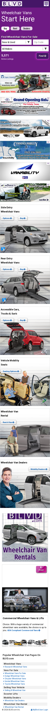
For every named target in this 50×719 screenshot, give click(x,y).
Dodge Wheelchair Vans (15, 676)
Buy (5, 28)
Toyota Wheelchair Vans (15, 684)
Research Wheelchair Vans (16, 667)
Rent (15, 28)
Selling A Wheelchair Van (15, 690)
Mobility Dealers (39, 469)
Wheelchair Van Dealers (15, 700)
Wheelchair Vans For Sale (15, 673)
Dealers (26, 28)
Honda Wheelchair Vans (15, 681)
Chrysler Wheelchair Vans (15, 679)
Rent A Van (8, 422)
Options (7, 218)
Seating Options (11, 371)
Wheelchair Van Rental (14, 707)
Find (42, 55)
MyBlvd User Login (39, 710)
